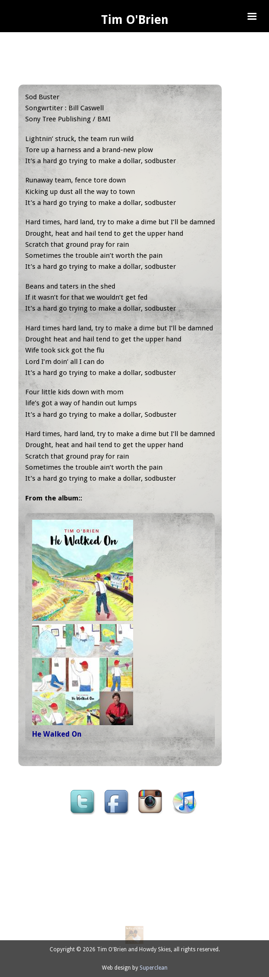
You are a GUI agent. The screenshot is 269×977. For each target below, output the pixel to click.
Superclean (154, 968)
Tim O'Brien (134, 20)
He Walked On (57, 734)
